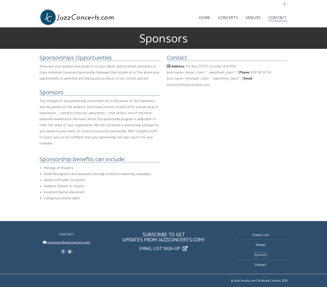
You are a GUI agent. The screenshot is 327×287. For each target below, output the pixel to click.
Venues (261, 244)
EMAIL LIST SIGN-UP (163, 248)
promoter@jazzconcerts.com (188, 84)
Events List (260, 235)
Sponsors (260, 254)
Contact (260, 264)
